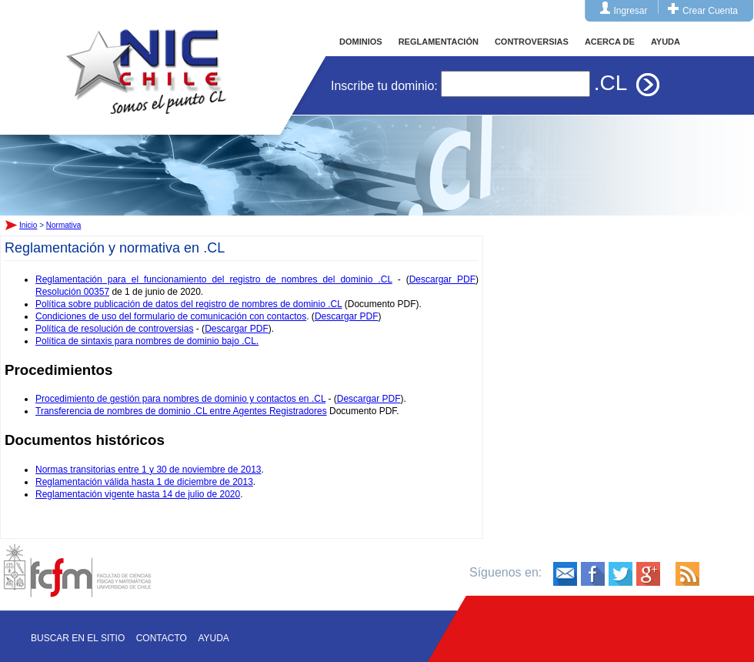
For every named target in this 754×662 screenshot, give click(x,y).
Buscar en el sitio (78, 638)
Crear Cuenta (710, 10)
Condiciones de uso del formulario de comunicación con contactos (170, 316)
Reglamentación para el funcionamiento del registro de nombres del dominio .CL (213, 279)
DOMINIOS (360, 41)
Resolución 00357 (72, 291)
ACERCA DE (610, 41)
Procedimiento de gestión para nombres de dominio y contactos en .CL (180, 398)
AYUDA (665, 41)
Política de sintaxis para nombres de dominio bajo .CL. (147, 341)
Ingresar (631, 10)
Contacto (161, 638)
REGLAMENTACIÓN (439, 41)
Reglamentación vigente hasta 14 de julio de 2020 (137, 494)
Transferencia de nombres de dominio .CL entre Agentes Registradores (181, 411)
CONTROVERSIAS (532, 41)
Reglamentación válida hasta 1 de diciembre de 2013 (144, 481)
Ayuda (213, 638)
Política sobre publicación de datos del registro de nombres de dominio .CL (188, 304)
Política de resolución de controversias (114, 328)
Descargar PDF (442, 279)
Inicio (146, 57)
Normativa (64, 225)
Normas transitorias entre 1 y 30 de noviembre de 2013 (148, 469)
